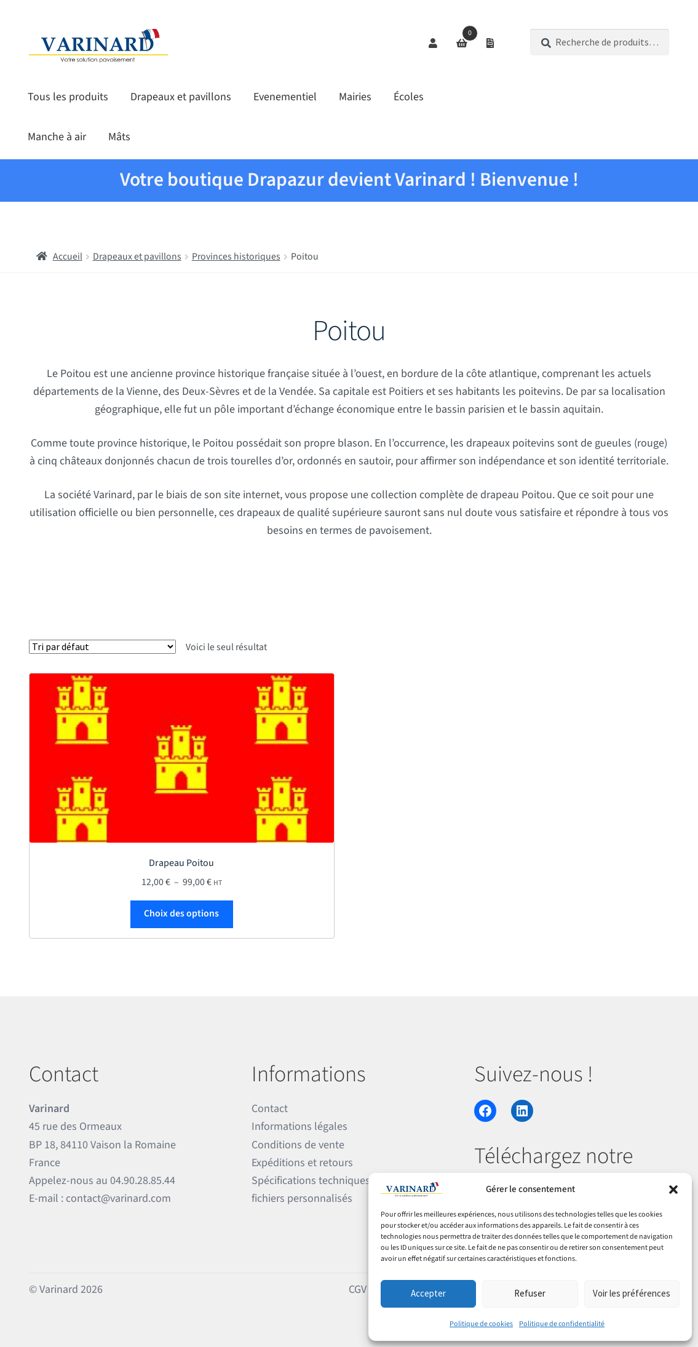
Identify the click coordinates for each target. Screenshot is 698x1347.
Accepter (428, 1293)
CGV (358, 1289)
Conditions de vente (298, 1145)
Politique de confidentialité (562, 1324)
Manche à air (57, 137)
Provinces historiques (236, 256)
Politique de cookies (481, 1324)
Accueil (67, 256)
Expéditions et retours (302, 1162)
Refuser (529, 1293)
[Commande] (102, 647)
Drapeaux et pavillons (180, 97)
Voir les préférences (631, 1293)
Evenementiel (285, 97)
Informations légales (299, 1126)
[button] (673, 1189)
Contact (270, 1108)
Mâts (119, 137)
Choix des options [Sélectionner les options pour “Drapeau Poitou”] (181, 913)
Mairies (355, 97)
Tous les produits (68, 97)
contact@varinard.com (118, 1198)
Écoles (409, 97)
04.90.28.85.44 (142, 1180)
